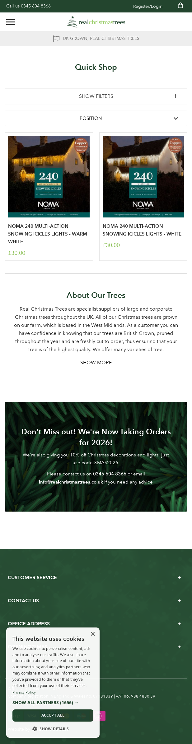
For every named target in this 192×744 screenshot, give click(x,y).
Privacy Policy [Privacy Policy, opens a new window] (24, 692)
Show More (96, 362)
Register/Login (147, 6)
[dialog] (53, 682)
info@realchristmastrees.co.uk (71, 482)
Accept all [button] (53, 715)
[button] (52, 702)
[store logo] (96, 22)
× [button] (92, 634)
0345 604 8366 (36, 6)
